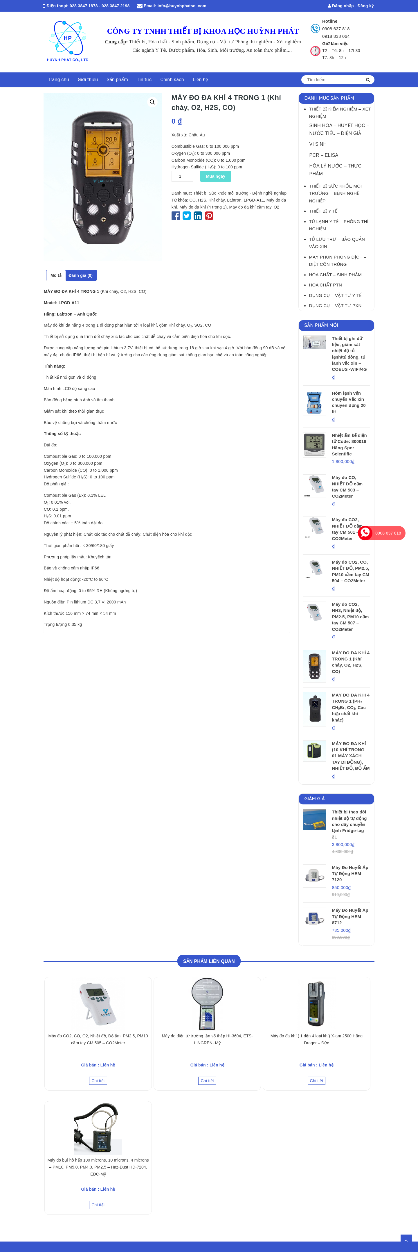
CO (193, 200)
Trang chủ (58, 79)
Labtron (234, 200)
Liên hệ (200, 79)
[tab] (56, 276)
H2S (202, 200)
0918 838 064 (336, 36)
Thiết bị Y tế (323, 211)
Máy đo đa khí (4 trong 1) (203, 207)
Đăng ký (366, 5)
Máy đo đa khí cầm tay (250, 207)
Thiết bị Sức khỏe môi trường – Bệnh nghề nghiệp (335, 193)
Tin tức (144, 79)
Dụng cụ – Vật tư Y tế (335, 295)
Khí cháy (217, 200)
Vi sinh (318, 144)
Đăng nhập (341, 5)
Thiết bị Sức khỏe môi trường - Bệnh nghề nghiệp (240, 193)
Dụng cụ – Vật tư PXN (335, 305)
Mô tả (56, 275)
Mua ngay (216, 176)
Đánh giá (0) (81, 275)
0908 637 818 (336, 28)
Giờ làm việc (335, 43)
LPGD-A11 (254, 200)
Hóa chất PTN (325, 284)
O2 (276, 207)
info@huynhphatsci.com (182, 5)
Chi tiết (98, 1080)
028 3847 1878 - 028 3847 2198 (100, 5)
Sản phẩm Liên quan (209, 961)
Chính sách (172, 79)
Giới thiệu (88, 79)
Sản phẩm (117, 79)
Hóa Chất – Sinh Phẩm (335, 274)
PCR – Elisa (323, 155)
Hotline (330, 21)
